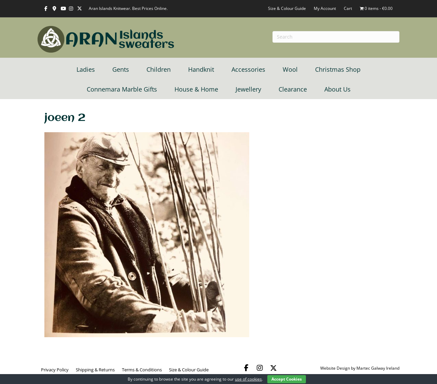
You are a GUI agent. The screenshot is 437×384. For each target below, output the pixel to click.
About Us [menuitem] (337, 89)
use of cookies (248, 379)
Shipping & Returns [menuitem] (95, 370)
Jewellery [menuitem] (248, 89)
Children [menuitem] (158, 69)
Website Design (335, 368)
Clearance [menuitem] (293, 89)
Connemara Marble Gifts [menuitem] (122, 89)
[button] (246, 368)
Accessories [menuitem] (248, 69)
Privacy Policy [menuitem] (55, 370)
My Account (325, 8)
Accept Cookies (286, 379)
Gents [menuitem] (120, 69)
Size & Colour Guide (287, 8)
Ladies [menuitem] (85, 69)
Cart (348, 8)
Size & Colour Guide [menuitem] (189, 370)
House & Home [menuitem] (196, 89)
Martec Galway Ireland (377, 368)
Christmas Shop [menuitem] (338, 69)
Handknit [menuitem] (201, 69)
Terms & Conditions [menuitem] (142, 370)
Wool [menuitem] (290, 69)
